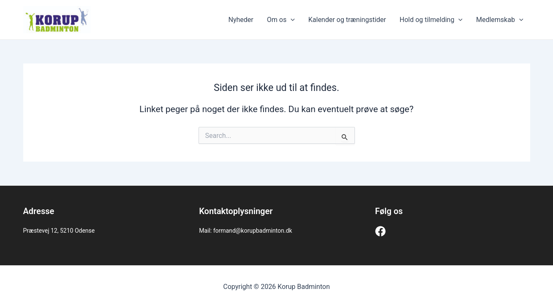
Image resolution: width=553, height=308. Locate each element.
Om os (281, 20)
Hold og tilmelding (431, 20)
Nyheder (241, 20)
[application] (290, 20)
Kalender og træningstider (347, 20)
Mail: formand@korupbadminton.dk (245, 230)
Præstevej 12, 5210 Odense (59, 230)
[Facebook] (380, 231)
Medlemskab (499, 20)
